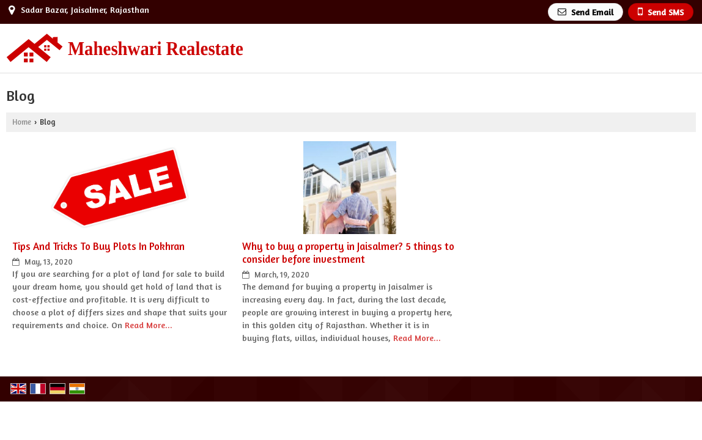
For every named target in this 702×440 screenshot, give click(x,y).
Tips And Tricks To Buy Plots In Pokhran (98, 246)
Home (21, 122)
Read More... (148, 325)
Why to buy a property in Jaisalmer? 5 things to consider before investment (348, 252)
